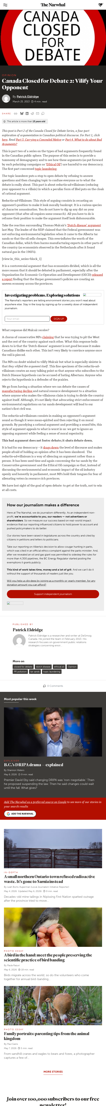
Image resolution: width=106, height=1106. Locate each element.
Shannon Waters (15, 770)
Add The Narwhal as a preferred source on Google (35, 802)
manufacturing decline (17, 391)
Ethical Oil (53, 164)
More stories (53, 1071)
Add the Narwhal (20, 813)
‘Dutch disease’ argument (84, 225)
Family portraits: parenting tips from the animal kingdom (46, 1036)
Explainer (11, 760)
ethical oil (59, 666)
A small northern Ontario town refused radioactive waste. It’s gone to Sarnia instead (49, 879)
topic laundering (45, 169)
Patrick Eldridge (28, 96)
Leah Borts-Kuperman (18, 887)
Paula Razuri (13, 965)
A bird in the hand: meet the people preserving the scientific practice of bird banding (48, 957)
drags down (51, 447)
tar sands (35, 671)
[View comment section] (42, 114)
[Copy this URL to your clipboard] (15, 113)
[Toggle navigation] (5, 5)
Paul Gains (12, 1044)
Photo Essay (14, 951)
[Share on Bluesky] (21, 114)
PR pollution (20, 671)
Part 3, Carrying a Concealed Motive (38, 140)
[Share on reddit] (32, 114)
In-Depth (11, 872)
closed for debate (23, 666)
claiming (48, 337)
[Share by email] (37, 114)
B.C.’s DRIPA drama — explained (33, 764)
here (4, 140)
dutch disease (43, 666)
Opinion (9, 75)
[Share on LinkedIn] (27, 114)
